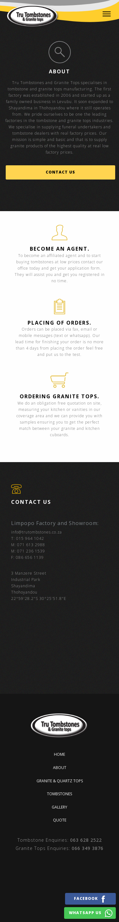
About (59, 767)
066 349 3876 (87, 848)
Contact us (60, 172)
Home (59, 754)
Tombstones (59, 794)
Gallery (59, 807)
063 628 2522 (86, 840)
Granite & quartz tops (59, 781)
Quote (59, 820)
